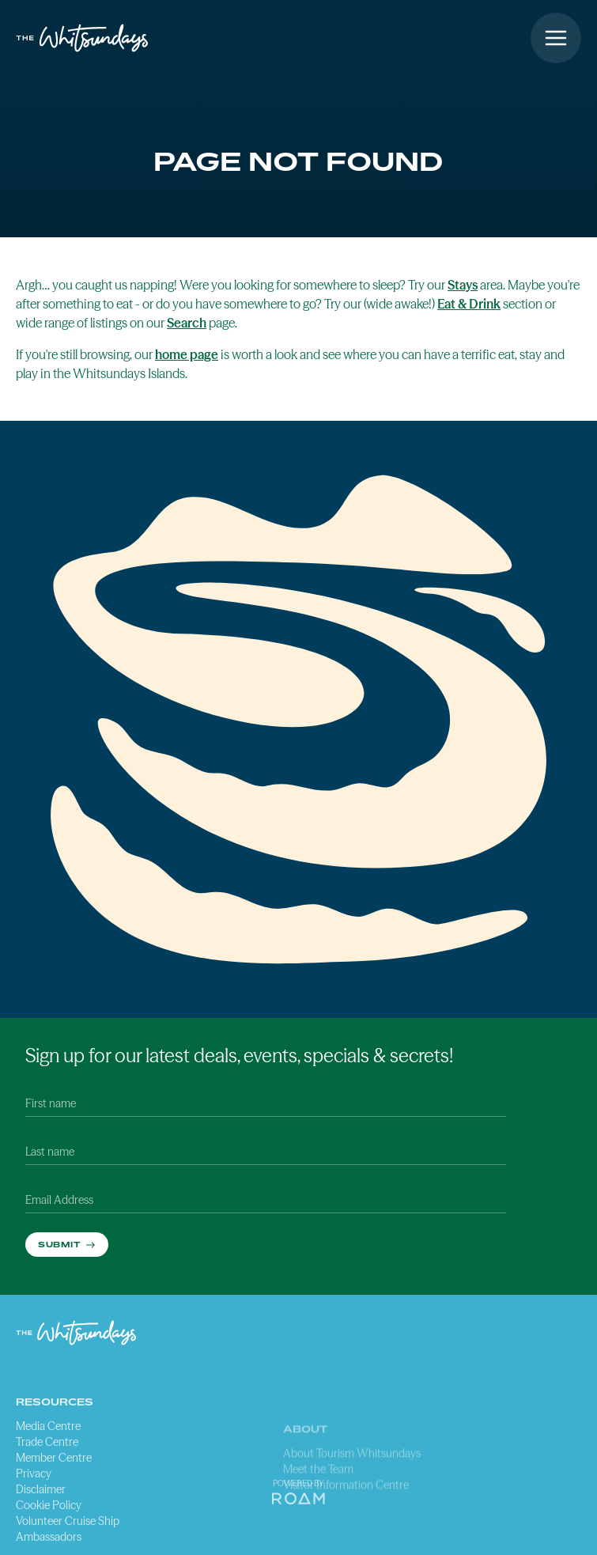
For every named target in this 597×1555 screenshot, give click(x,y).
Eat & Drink (469, 304)
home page (186, 354)
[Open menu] (556, 38)
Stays (463, 285)
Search (186, 323)
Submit (60, 1244)
